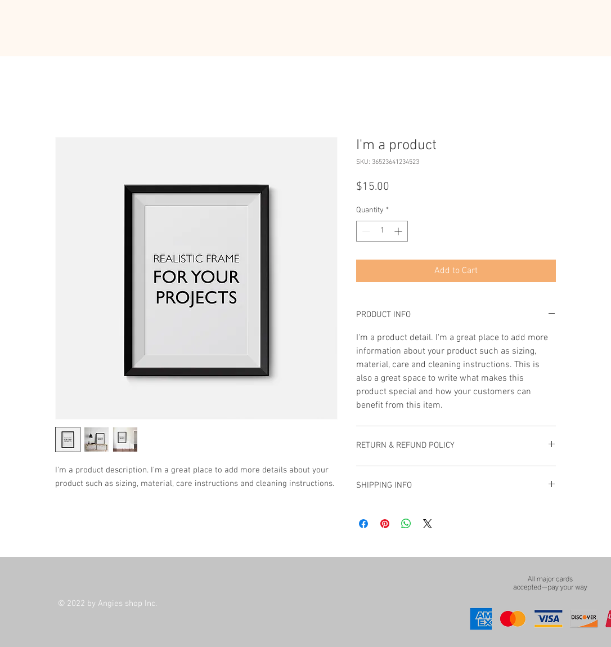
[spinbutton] (382, 231)
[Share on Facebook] (363, 523)
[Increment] (399, 231)
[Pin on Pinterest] (385, 523)
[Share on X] (427, 523)
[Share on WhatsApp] (406, 523)
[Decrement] (365, 231)
